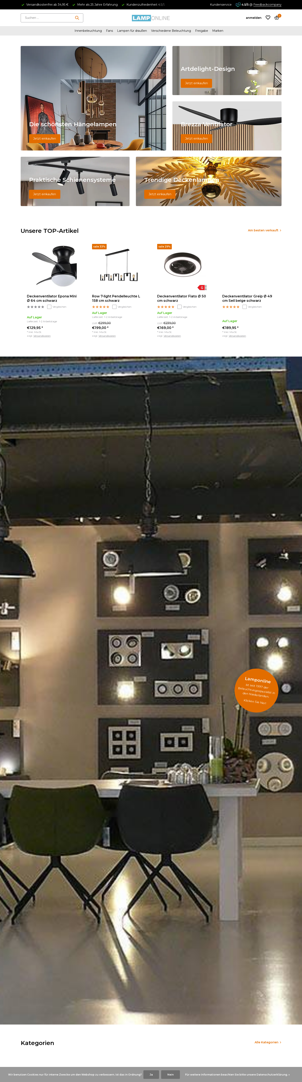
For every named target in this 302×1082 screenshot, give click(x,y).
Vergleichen (56, 307)
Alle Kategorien (266, 1042)
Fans (109, 31)
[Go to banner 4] (75, 181)
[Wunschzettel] (268, 17)
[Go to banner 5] (209, 181)
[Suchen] (52, 17)
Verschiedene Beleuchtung (171, 31)
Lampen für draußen (132, 31)
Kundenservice (221, 4)
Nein (170, 1074)
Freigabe (201, 31)
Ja (151, 1074)
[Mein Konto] (254, 18)
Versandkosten (42, 335)
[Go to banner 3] (227, 125)
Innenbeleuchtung (88, 31)
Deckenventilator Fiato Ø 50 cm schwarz (181, 298)
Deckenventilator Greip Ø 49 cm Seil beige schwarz (247, 298)
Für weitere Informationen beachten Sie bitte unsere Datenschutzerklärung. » (237, 1074)
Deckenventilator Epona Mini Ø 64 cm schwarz (52, 298)
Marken (217, 31)
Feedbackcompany (267, 4)
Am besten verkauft (263, 230)
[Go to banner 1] (93, 98)
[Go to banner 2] (227, 70)
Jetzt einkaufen (44, 138)
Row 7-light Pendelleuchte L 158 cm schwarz (116, 298)
